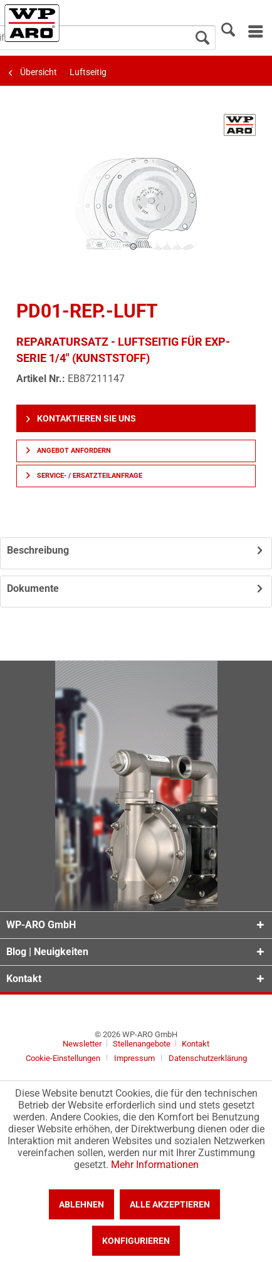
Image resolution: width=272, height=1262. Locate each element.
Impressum (134, 1058)
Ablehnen (81, 1204)
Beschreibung (38, 550)
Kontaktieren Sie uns (81, 418)
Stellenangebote (142, 1043)
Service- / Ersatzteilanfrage (84, 476)
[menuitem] (255, 31)
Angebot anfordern (68, 451)
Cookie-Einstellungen (63, 1058)
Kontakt (195, 1043)
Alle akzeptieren (170, 1204)
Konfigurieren (136, 1241)
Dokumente (33, 588)
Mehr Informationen (155, 1165)
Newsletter (82, 1043)
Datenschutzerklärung (208, 1058)
